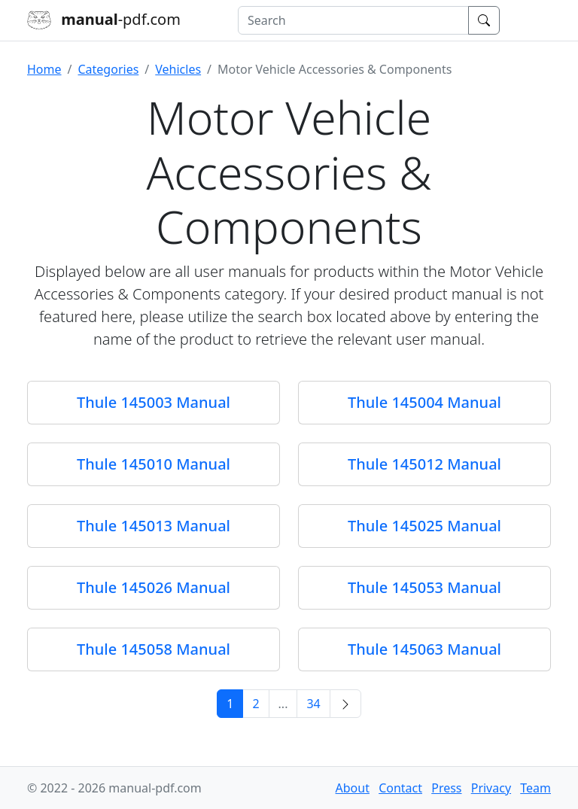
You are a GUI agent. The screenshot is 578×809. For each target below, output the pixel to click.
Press (446, 788)
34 (313, 703)
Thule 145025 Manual (424, 526)
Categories (108, 69)
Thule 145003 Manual (153, 402)
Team (535, 788)
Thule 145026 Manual (153, 587)
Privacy (491, 788)
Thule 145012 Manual (424, 464)
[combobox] (353, 20)
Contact (400, 788)
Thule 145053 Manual (424, 587)
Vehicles (178, 69)
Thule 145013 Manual (153, 526)
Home (44, 69)
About (353, 788)
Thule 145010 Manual (153, 464)
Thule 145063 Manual (424, 649)
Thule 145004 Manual (424, 402)
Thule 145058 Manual (153, 649)
